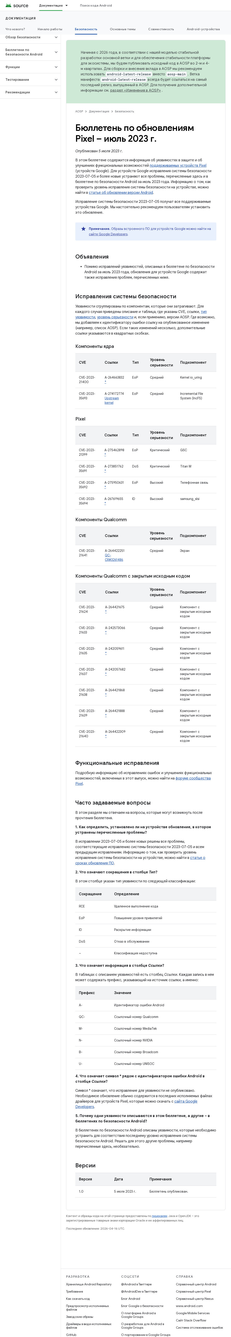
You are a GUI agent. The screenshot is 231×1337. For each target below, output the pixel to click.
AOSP (79, 111)
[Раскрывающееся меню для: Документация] (68, 5)
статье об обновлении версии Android (121, 192)
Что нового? (15, 29)
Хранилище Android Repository (88, 1284)
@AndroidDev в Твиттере (139, 1291)
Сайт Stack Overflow (191, 1320)
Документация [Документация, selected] (50, 5)
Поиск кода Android (96, 5)
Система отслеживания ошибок (199, 1327)
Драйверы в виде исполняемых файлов (88, 1326)
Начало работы (50, 29)
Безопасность (124, 111)
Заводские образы (79, 1317)
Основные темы (123, 29)
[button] (26, 37)
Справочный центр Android (196, 1284)
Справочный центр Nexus (194, 1299)
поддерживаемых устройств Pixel (178, 165)
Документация (20, 18)
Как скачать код (78, 1299)
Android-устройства (203, 29)
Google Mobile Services (193, 1313)
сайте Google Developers (108, 234)
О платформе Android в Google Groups (138, 1315)
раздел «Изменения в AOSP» (135, 90)
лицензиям (159, 1216)
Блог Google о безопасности (142, 1306)
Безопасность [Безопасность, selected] (86, 29)
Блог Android (130, 1299)
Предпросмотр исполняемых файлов (87, 1308)
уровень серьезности (115, 317)
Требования (74, 1291)
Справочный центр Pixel (193, 1291)
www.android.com (189, 1306)
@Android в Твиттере (136, 1284)
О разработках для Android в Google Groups (142, 1326)
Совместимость (161, 29)
